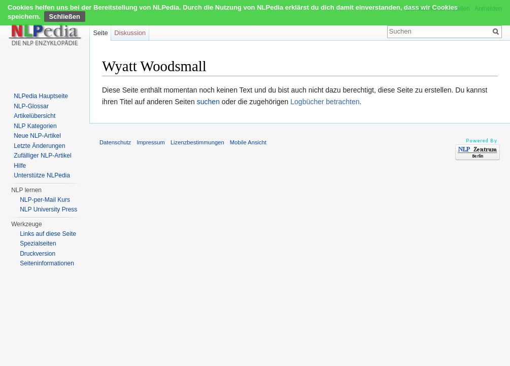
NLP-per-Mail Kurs (45, 199)
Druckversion (37, 253)
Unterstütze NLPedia (42, 175)
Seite (100, 33)
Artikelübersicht (34, 115)
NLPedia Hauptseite (41, 96)
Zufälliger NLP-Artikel (42, 155)
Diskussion (130, 33)
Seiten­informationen (47, 263)
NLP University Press (48, 209)
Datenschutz (115, 142)
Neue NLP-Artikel (37, 135)
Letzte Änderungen (39, 145)
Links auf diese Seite (48, 233)
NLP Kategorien (35, 126)
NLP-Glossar (31, 106)
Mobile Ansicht (248, 142)
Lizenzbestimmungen (197, 142)
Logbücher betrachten (324, 102)
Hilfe (20, 165)
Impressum (150, 142)
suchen (208, 102)
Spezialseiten (38, 243)
